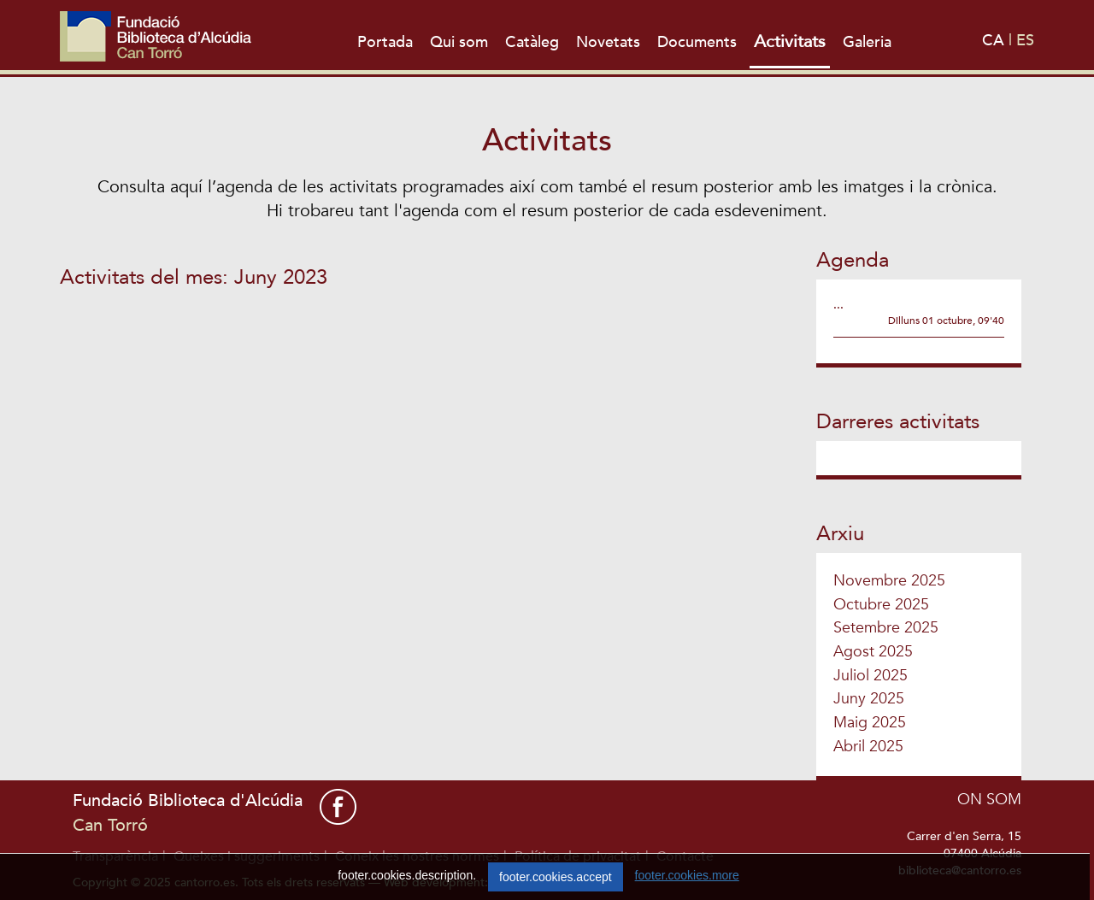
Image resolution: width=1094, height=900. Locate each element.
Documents (697, 42)
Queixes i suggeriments (247, 856)
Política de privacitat (578, 856)
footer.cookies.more (687, 889)
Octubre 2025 (881, 604)
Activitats (790, 41)
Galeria (867, 42)
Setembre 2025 (885, 627)
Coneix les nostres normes (417, 856)
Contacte (685, 856)
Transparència (115, 856)
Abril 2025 (868, 746)
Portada (385, 42)
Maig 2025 (869, 722)
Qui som (459, 42)
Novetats (608, 42)
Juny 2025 (868, 698)
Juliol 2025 (870, 675)
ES (1025, 40)
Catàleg (532, 42)
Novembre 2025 (889, 580)
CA (995, 40)
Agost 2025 (873, 651)
